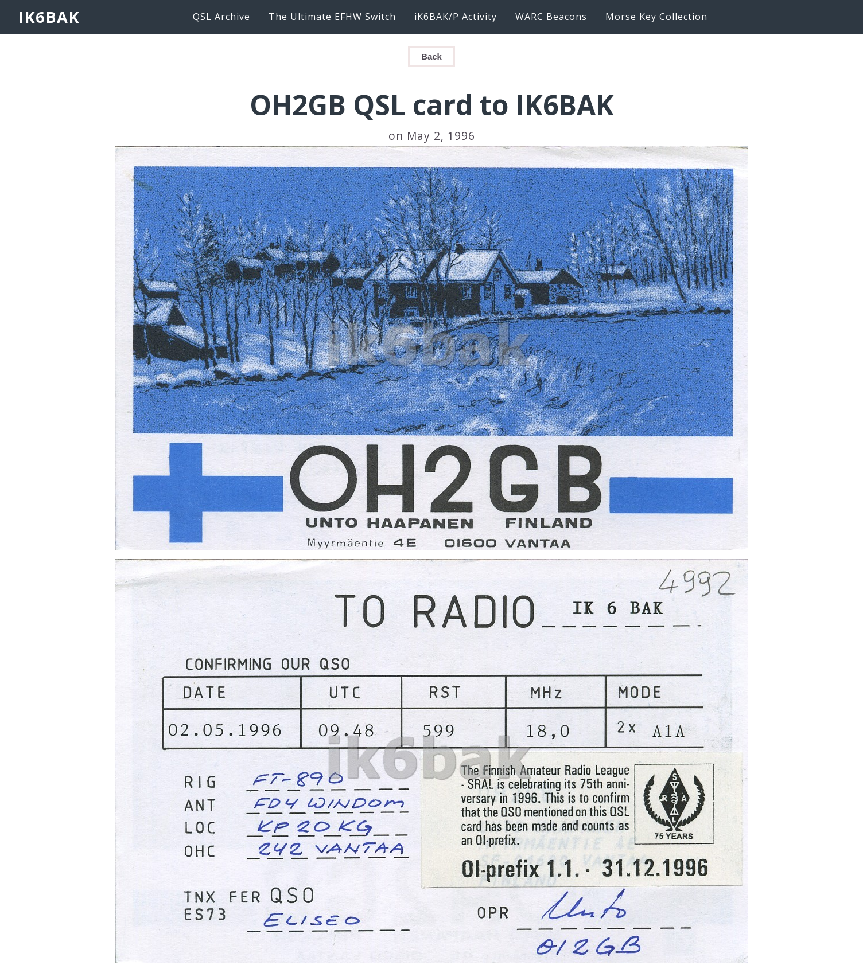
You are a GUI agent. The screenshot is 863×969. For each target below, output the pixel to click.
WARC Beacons (551, 16)
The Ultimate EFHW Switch (332, 16)
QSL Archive (221, 16)
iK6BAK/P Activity (455, 16)
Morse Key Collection (656, 16)
